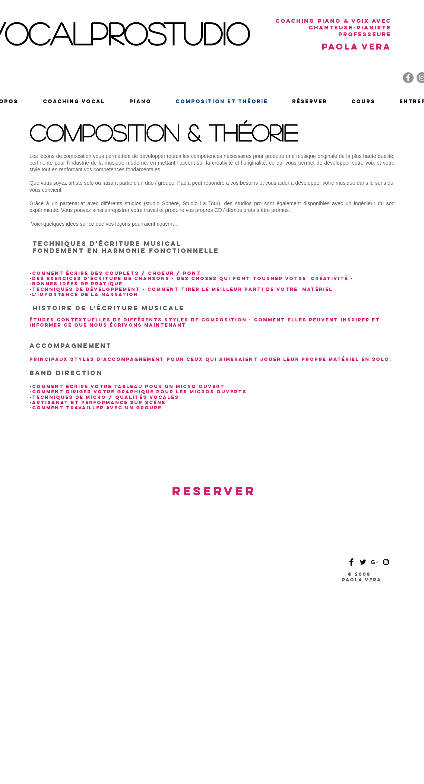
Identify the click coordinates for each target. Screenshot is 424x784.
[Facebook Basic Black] (351, 562)
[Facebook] (408, 77)
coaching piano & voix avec (333, 20)
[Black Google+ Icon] (374, 562)
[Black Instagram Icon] (386, 562)
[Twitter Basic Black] (363, 562)
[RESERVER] (214, 491)
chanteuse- (332, 27)
